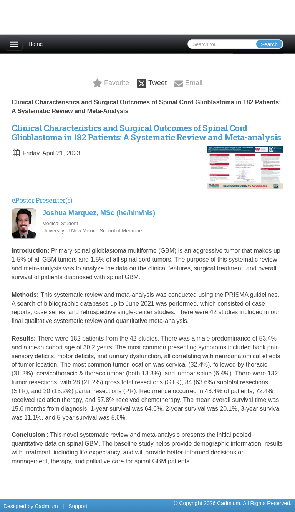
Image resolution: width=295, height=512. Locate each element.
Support (77, 506)
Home (35, 44)
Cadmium (46, 506)
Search (269, 44)
